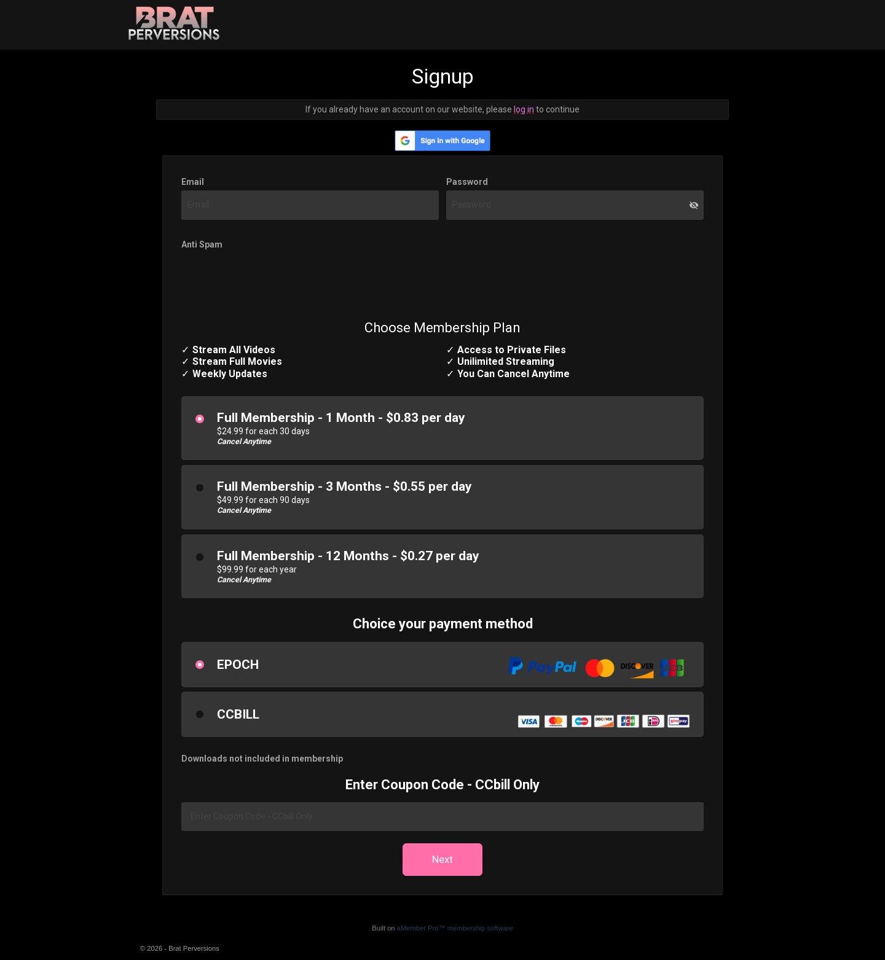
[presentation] (274, 278)
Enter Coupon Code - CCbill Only (442, 784)
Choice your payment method (443, 623)
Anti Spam (201, 244)
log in (524, 109)
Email (192, 182)
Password (467, 182)
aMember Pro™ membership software (455, 928)
